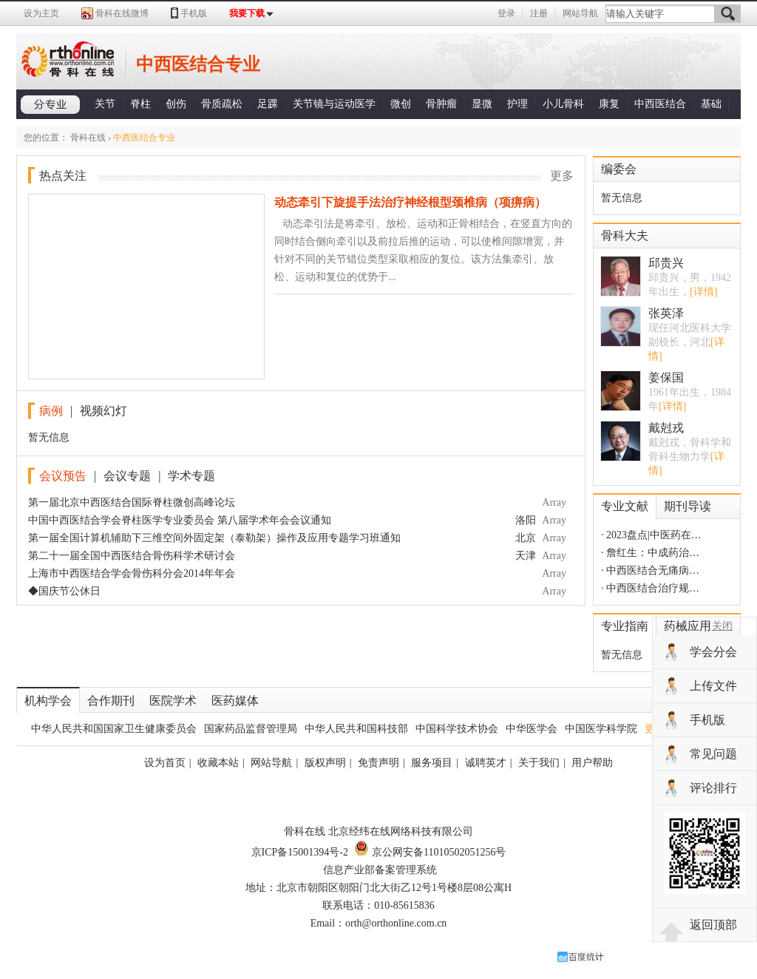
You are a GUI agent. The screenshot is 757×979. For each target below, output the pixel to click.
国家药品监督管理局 (250, 728)
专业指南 (624, 626)
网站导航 (580, 13)
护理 (517, 103)
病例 (51, 410)
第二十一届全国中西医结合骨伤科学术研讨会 (131, 555)
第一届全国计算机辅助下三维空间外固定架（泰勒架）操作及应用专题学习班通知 (214, 537)
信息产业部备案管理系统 (380, 869)
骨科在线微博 (122, 13)
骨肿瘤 (441, 103)
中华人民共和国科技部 (356, 728)
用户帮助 (592, 762)
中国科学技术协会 (456, 728)
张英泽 (666, 313)
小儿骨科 (563, 103)
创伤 (176, 103)
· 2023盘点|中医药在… (651, 535)
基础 (711, 103)
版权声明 (325, 762)
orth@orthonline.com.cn (396, 923)
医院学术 (173, 700)
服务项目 (431, 762)
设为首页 (165, 762)
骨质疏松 (221, 103)
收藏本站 (218, 762)
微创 (400, 103)
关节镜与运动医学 (334, 103)
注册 (539, 13)
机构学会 (48, 700)
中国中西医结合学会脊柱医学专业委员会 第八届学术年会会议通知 (179, 520)
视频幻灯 (103, 410)
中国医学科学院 (601, 728)
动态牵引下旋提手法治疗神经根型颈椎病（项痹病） (410, 202)
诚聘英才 (485, 762)
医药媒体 (235, 700)
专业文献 (624, 506)
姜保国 (666, 377)
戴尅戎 (666, 427)
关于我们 (539, 762)
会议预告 (62, 476)
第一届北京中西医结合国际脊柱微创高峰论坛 (131, 502)
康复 (609, 103)
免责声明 (378, 762)
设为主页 (41, 13)
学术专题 (191, 476)
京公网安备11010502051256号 (430, 852)
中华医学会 (531, 728)
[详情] (703, 291)
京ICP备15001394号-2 (299, 852)
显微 (482, 103)
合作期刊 (111, 700)
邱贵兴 (666, 263)
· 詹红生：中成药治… (650, 552)
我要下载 (247, 13)
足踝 (267, 103)
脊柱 (140, 103)
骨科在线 (88, 137)
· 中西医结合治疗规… (650, 588)
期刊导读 (687, 506)
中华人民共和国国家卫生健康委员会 (114, 728)
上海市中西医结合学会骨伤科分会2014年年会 (131, 573)
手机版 (193, 13)
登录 (506, 13)
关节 (105, 103)
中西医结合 (660, 103)
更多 (562, 175)
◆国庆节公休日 (64, 591)
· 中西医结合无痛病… (650, 570)
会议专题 (127, 476)
